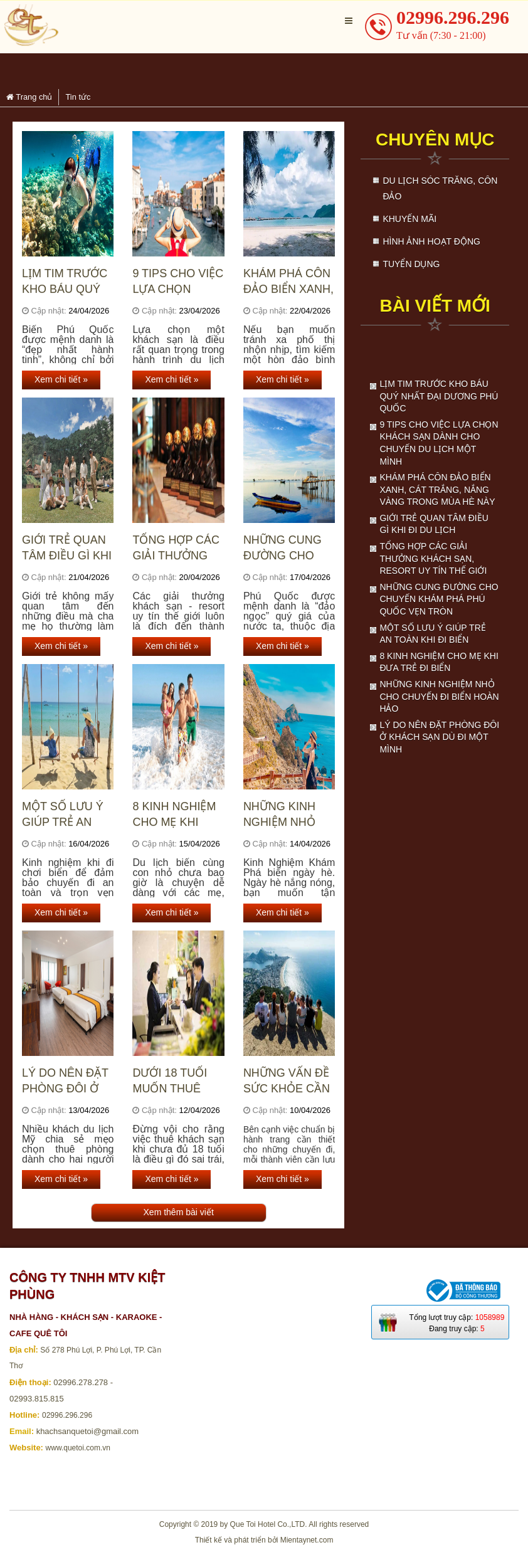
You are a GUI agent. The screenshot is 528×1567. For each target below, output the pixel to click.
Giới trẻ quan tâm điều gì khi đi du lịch (67, 548)
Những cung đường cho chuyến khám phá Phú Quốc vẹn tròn (286, 548)
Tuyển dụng (411, 264)
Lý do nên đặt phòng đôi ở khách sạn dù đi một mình (65, 1081)
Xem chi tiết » (61, 379)
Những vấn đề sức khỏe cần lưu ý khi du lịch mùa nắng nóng (288, 1081)
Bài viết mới (434, 305)
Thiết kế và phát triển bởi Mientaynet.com (264, 1540)
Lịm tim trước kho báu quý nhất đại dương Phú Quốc (64, 282)
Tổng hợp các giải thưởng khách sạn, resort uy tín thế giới (175, 548)
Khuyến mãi (409, 219)
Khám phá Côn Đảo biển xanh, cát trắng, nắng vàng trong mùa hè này (288, 282)
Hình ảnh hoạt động (431, 241)
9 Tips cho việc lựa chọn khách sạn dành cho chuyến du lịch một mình (177, 282)
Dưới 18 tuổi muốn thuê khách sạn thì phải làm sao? (175, 1081)
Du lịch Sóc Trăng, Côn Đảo (440, 188)
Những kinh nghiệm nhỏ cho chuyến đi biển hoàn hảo (287, 815)
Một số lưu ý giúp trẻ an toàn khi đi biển (62, 815)
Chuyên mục (435, 139)
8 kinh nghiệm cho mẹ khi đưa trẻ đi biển (177, 815)
